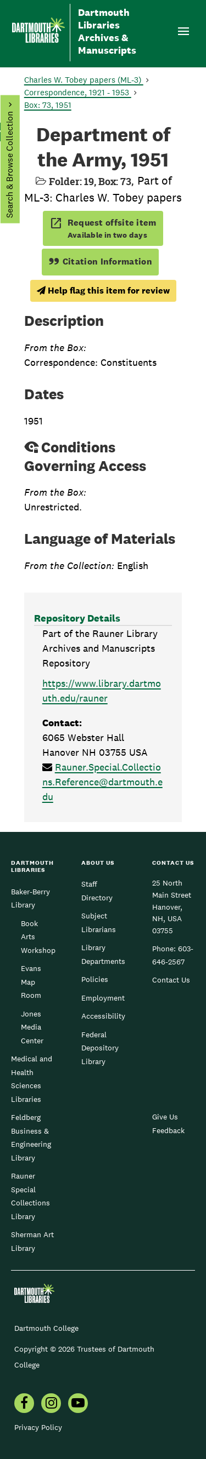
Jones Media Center (32, 1027)
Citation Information (100, 261)
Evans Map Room (31, 981)
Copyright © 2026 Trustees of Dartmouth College (84, 1357)
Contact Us (171, 980)
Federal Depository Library (100, 1048)
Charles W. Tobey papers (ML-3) (83, 79)
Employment (103, 998)
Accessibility (103, 1016)
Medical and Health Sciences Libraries (31, 1079)
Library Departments (103, 954)
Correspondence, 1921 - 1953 (77, 92)
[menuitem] (24, 1404)
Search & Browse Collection (9, 164)
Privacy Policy (38, 1427)
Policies (94, 979)
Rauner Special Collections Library (30, 1196)
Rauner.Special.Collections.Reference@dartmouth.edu (102, 782)
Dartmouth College (46, 1328)
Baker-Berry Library (30, 898)
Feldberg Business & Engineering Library (31, 1137)
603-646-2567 (172, 955)
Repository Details (77, 618)
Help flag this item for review (103, 290)
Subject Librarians (98, 922)
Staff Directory (97, 890)
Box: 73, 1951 (47, 105)
